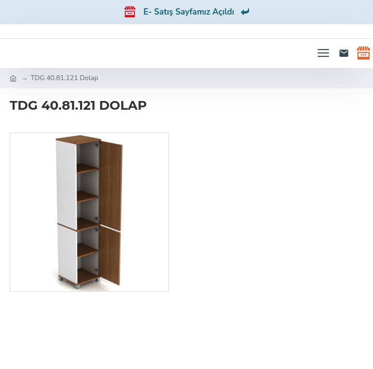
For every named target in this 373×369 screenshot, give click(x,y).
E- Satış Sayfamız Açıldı (196, 11)
